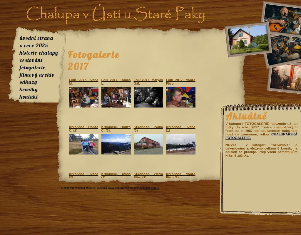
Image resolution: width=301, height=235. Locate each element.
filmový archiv (37, 74)
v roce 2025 (34, 45)
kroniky (29, 89)
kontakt (29, 96)
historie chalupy (39, 52)
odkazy (28, 82)
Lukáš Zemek (151, 188)
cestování (31, 60)
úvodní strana (36, 38)
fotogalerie (33, 67)
